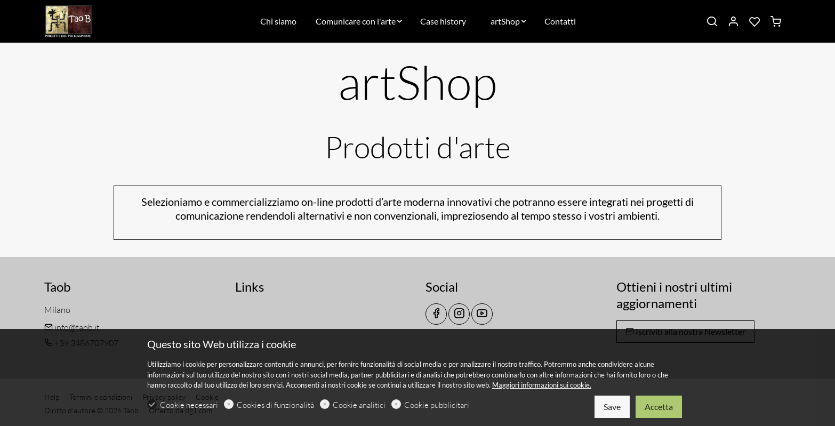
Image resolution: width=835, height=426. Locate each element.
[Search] (711, 21)
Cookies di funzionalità (275, 405)
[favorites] (754, 21)
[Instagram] (459, 314)
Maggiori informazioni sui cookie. (541, 385)
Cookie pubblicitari (436, 405)
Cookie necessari (189, 405)
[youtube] (482, 314)
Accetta (659, 406)
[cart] (775, 21)
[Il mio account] (733, 21)
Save (612, 406)
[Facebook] (436, 314)
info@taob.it (72, 327)
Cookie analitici (359, 405)
